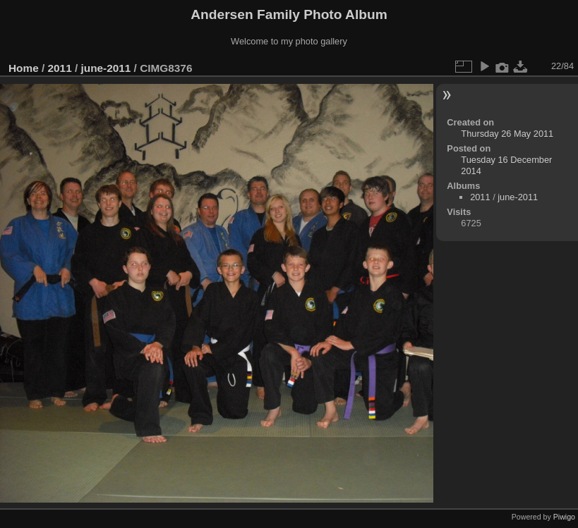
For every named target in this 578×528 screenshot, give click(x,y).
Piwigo (564, 516)
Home (23, 68)
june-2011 (105, 68)
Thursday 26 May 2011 (507, 133)
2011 (60, 68)
